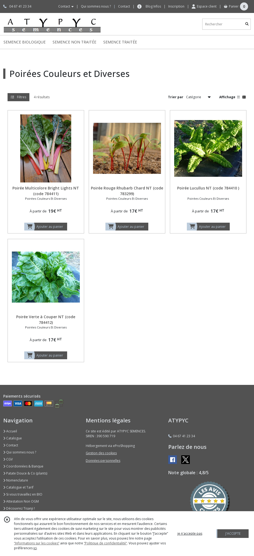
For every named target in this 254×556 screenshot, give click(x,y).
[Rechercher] (246, 24)
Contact (124, 6)
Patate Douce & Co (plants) (25, 473)
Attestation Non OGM (21, 501)
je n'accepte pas (189, 533)
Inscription (176, 6)
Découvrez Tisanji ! (19, 508)
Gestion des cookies (101, 453)
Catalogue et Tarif (18, 487)
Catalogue (12, 438)
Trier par (175, 97)
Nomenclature (15, 480)
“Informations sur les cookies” (36, 543)
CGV (8, 459)
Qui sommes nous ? (19, 452)
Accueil (10, 431)
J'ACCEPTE (233, 533)
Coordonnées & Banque (23, 466)
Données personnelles (103, 460)
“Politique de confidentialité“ (105, 543)
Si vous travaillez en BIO (22, 494)
